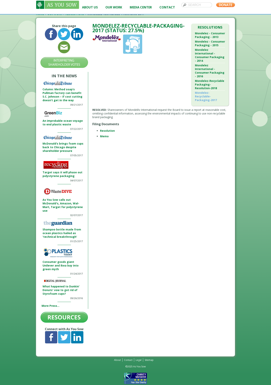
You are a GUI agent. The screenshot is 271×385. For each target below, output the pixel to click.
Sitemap (149, 360)
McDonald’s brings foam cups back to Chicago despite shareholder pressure (63, 147)
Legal (138, 360)
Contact (128, 360)
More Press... (50, 306)
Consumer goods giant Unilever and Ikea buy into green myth (61, 265)
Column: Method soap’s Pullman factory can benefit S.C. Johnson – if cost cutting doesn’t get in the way (62, 94)
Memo (104, 136)
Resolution (107, 130)
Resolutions (210, 27)
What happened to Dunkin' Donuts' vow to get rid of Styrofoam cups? (61, 290)
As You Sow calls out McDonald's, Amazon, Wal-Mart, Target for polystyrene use (63, 205)
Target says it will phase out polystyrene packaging (62, 174)
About (117, 360)
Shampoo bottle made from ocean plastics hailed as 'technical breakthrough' (62, 233)
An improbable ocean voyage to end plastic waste (63, 122)
